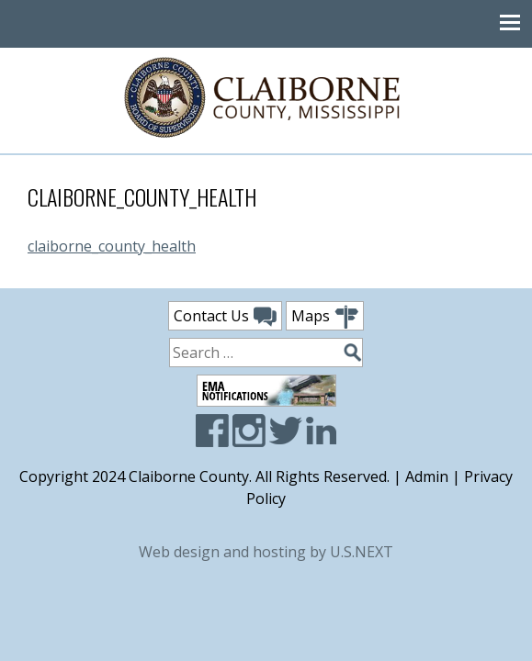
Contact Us (225, 317)
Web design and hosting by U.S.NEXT (266, 552)
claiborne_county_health (112, 246)
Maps (324, 317)
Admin (426, 476)
